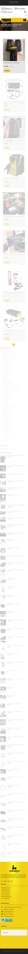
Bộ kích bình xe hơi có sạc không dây (11, 62)
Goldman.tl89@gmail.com (6, 8)
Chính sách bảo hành (6, 894)
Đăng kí (16, 1)
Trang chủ (3, 26)
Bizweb (23, 950)
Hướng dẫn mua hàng (6, 887)
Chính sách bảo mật (5, 898)
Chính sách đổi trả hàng (6, 896)
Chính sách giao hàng (6, 892)
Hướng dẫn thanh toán (6, 889)
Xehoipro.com (5, 932)
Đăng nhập (12, 1)
